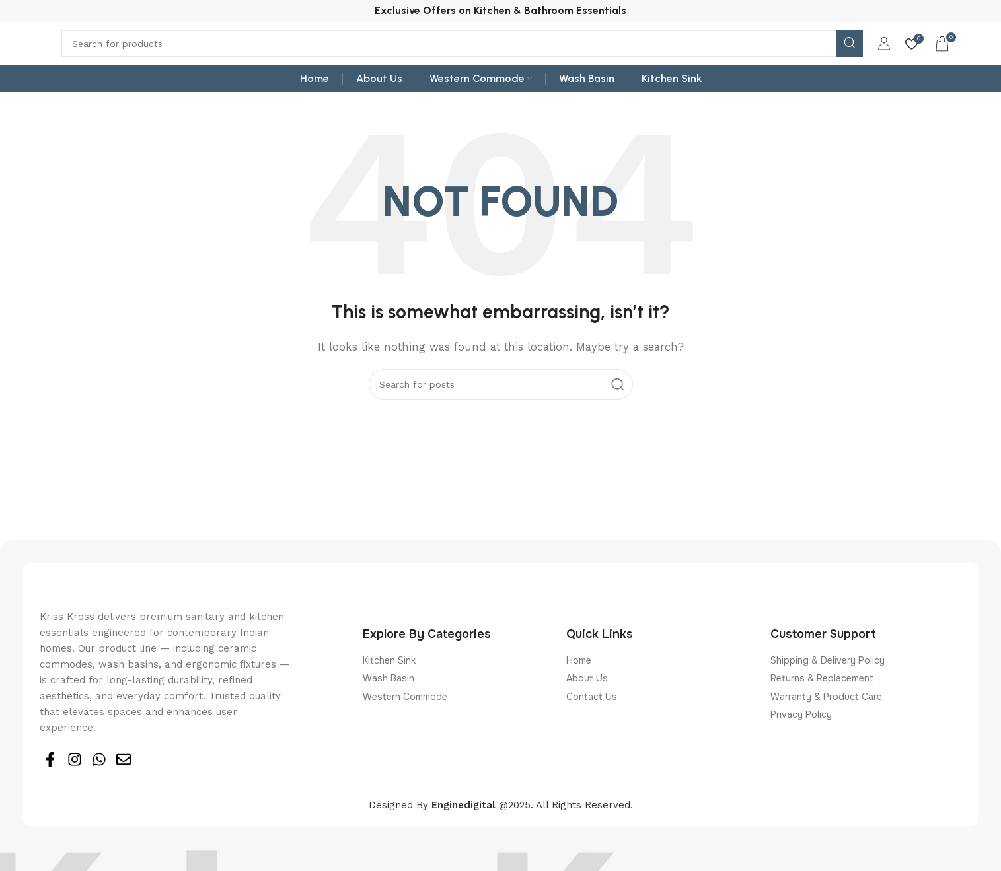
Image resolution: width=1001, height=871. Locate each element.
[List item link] (458, 674)
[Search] (462, 53)
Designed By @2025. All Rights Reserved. (501, 819)
